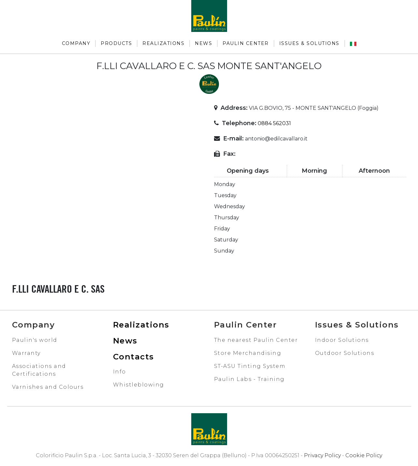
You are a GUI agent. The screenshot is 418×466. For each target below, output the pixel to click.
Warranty (26, 353)
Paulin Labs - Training (249, 379)
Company (76, 43)
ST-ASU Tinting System (250, 366)
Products (116, 43)
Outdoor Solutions (344, 353)
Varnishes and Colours (48, 387)
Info (119, 372)
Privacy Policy (322, 455)
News (203, 43)
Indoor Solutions (342, 340)
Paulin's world (34, 340)
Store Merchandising (247, 353)
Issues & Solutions (309, 43)
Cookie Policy (363, 455)
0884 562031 (274, 123)
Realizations (163, 43)
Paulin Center (246, 43)
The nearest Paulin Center (256, 340)
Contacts (133, 356)
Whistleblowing (138, 385)
